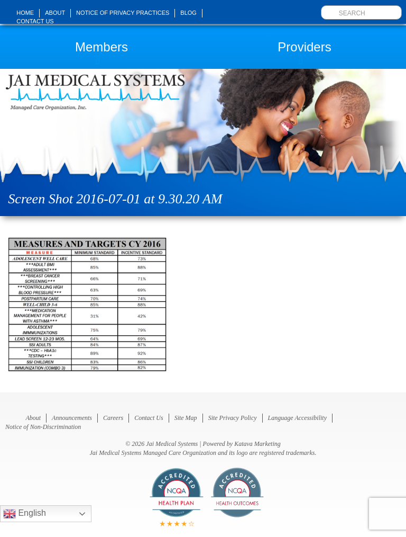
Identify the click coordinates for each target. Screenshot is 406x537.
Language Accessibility (297, 418)
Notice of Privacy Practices (122, 13)
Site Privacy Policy (232, 418)
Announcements (72, 418)
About (55, 13)
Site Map (185, 418)
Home (25, 13)
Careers (113, 418)
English (24, 513)
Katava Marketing (257, 444)
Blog (188, 13)
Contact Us (35, 21)
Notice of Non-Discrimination (43, 427)
